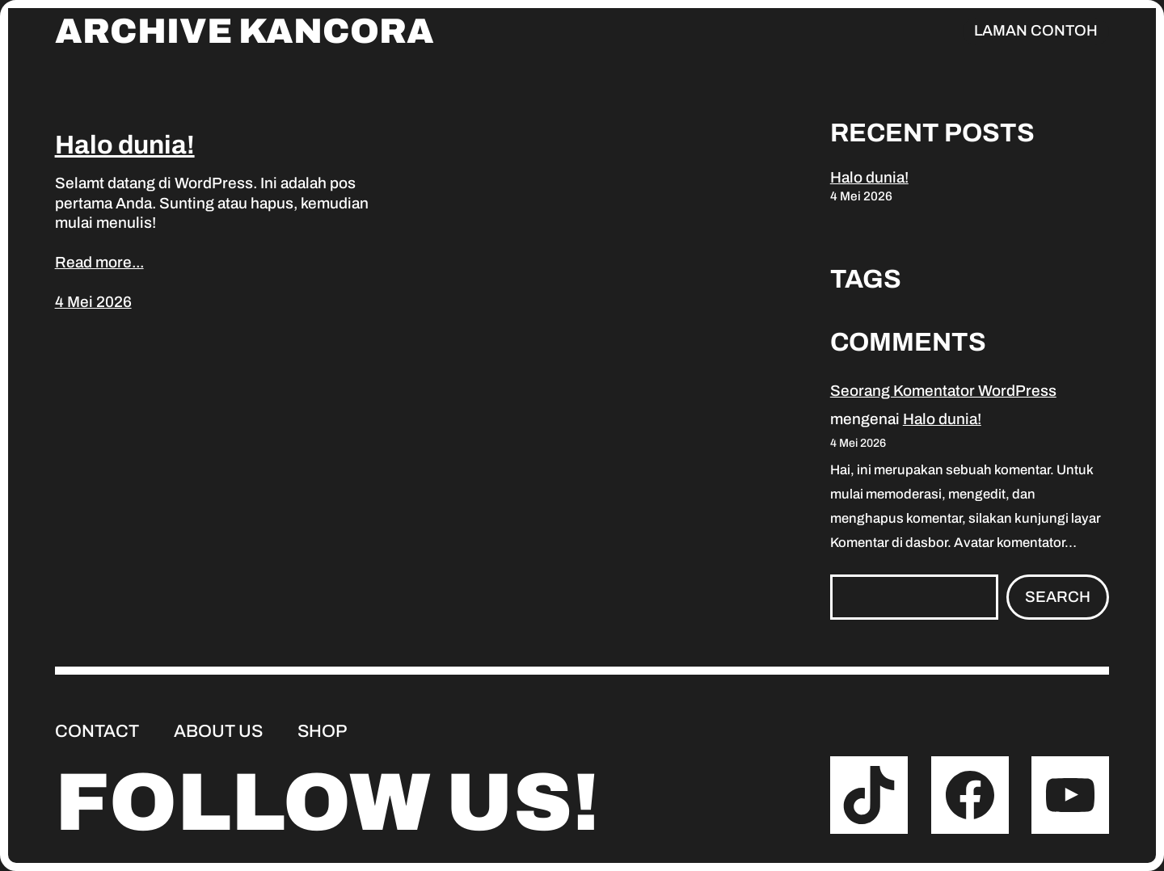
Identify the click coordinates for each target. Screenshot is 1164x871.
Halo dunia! (125, 145)
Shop (322, 731)
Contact (97, 731)
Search (1057, 596)
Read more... (99, 262)
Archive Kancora (244, 31)
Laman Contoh (1036, 31)
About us (218, 731)
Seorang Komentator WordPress (943, 390)
